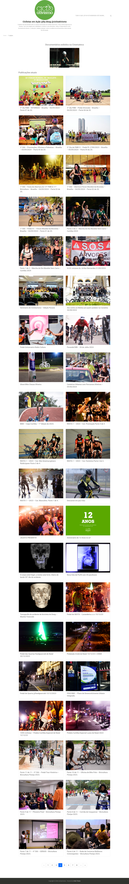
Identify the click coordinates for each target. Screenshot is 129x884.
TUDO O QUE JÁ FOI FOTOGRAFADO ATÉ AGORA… (90, 15)
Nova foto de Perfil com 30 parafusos (82, 575)
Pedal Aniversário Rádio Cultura (33, 347)
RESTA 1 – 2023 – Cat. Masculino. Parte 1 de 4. (39, 501)
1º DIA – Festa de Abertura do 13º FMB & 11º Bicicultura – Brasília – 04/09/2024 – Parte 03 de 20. (40, 189)
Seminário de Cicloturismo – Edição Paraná (37, 308)
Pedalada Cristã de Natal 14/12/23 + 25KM (84, 654)
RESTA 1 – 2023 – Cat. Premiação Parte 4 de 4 (86, 424)
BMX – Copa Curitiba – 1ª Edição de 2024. (37, 424)
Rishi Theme (77, 881)
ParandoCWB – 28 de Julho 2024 (80, 347)
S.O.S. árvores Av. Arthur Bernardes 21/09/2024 (86, 268)
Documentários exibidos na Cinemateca (64, 44)
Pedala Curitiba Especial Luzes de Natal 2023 (85, 733)
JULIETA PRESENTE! (28, 538)
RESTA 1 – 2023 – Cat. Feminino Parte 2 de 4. (85, 461)
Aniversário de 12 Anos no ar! (79, 538)
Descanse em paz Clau (76, 501)
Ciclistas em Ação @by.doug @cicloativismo (45, 21)
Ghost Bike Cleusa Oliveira (30, 384)
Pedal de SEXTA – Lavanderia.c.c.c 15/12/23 (85, 614)
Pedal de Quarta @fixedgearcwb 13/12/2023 (38, 693)
